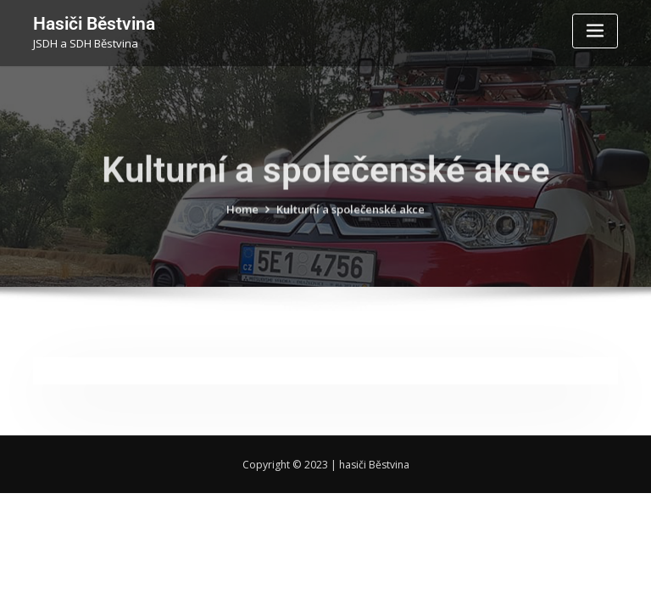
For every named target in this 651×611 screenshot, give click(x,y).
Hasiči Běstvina (94, 24)
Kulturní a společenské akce (350, 218)
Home (242, 218)
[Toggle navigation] (595, 31)
